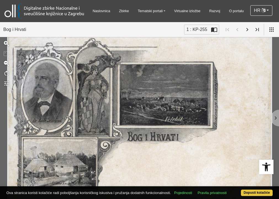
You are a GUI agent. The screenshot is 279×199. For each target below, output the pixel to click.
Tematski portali (150, 11)
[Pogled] (271, 29)
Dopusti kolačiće (241, 190)
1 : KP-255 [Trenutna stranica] (196, 29)
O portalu (236, 11)
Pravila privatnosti (226, 183)
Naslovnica (101, 11)
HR (259, 10)
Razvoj (214, 11)
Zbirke (124, 11)
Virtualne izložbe (187, 11)
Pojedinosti (197, 183)
